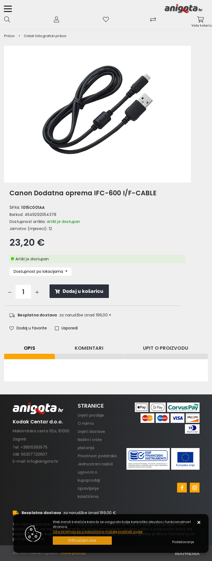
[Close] (82, 540)
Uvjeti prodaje (91, 415)
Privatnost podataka (97, 456)
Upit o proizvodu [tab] (165, 348)
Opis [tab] (29, 348)
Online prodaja (73, 553)
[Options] (183, 542)
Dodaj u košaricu (79, 291)
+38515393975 (34, 447)
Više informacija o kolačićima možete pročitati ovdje (97, 531)
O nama (86, 423)
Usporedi (66, 328)
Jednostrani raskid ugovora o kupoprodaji (95, 472)
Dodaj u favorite (28, 328)
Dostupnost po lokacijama (39, 271)
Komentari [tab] (89, 348)
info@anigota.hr (42, 461)
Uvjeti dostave (91, 431)
